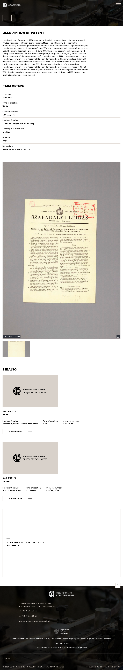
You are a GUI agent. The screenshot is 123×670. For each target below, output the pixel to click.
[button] (61, 250)
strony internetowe (110, 667)
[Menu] (118, 5)
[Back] (7, 18)
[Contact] (61, 658)
